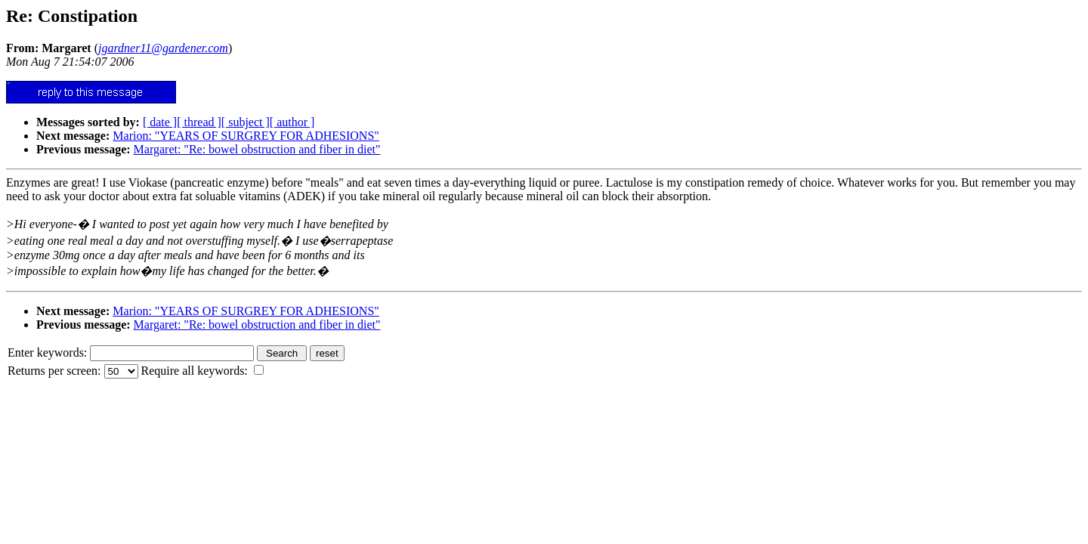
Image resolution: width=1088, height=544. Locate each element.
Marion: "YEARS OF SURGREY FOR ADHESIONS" (246, 135)
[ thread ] (199, 122)
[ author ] (292, 122)
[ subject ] (245, 122)
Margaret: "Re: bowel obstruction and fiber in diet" (257, 149)
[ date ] (160, 122)
